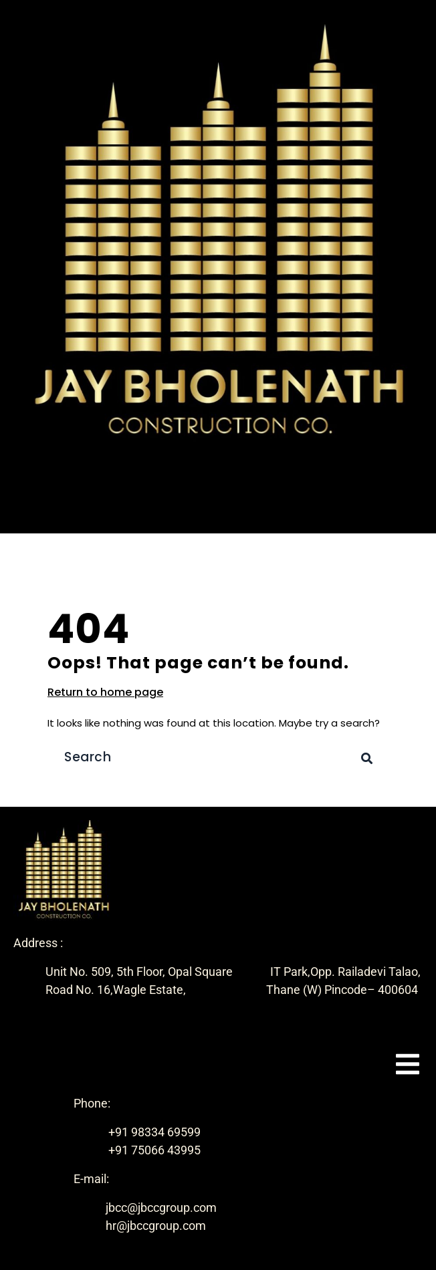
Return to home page (105, 692)
